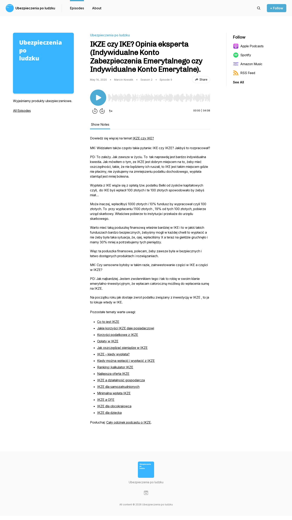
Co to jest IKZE (108, 322)
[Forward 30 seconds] (102, 111)
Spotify (242, 55)
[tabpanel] (150, 282)
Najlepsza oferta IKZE (113, 374)
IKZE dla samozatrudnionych (118, 387)
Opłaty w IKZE (107, 341)
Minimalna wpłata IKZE (114, 393)
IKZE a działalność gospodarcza (121, 380)
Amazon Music (247, 64)
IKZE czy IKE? (143, 138)
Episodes (77, 8)
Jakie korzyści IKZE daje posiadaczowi (125, 328)
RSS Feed (244, 73)
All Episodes (22, 111)
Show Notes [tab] (100, 124)
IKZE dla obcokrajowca (114, 406)
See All (238, 82)
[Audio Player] (159, 97)
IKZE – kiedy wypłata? (113, 354)
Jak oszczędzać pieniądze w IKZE (122, 348)
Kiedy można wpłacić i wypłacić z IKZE (126, 361)
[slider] (159, 98)
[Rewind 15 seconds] (95, 111)
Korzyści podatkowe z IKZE (117, 335)
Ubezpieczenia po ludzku (35, 8)
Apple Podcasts (248, 46)
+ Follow (276, 8)
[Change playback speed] (111, 111)
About (96, 8)
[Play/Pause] (98, 98)
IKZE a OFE (105, 400)
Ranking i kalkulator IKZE (115, 367)
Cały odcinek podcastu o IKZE (128, 422)
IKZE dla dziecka (109, 413)
